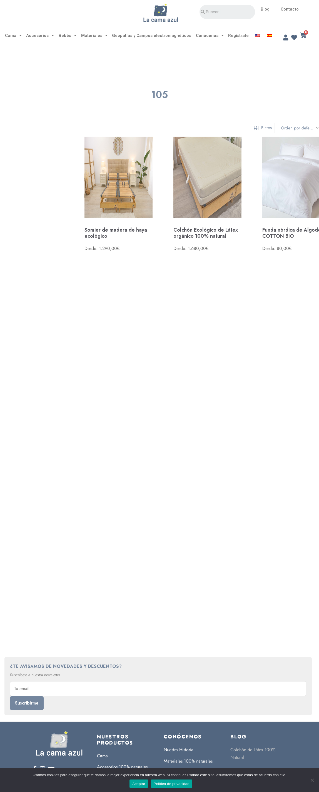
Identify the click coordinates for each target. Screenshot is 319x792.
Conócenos (210, 35)
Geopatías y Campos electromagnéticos (151, 35)
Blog (265, 9)
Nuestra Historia (178, 749)
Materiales (94, 35)
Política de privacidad (172, 784)
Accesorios (40, 35)
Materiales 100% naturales (188, 761)
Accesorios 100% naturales (122, 767)
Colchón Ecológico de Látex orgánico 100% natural (205, 233)
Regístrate (238, 35)
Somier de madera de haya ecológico (115, 233)
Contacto (290, 9)
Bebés (67, 35)
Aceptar (138, 784)
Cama (13, 35)
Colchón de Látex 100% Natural (252, 753)
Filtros (263, 128)
